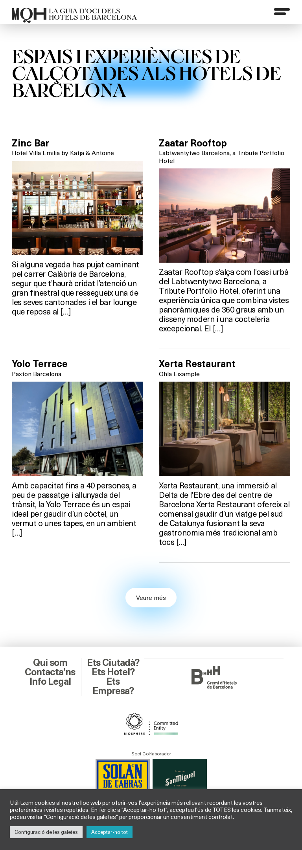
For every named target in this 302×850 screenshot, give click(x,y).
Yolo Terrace (40, 364)
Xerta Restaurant (197, 364)
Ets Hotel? (113, 672)
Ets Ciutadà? (113, 663)
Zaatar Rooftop (193, 143)
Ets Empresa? (113, 686)
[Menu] (282, 11)
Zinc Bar (30, 143)
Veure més (151, 597)
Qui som (50, 663)
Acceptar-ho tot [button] (109, 831)
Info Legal (50, 681)
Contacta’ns (50, 672)
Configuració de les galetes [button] (46, 831)
